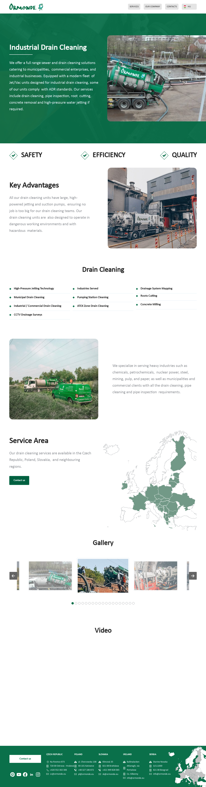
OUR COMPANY (152, 6)
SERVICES (134, 6)
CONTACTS (172, 6)
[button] (72, 603)
